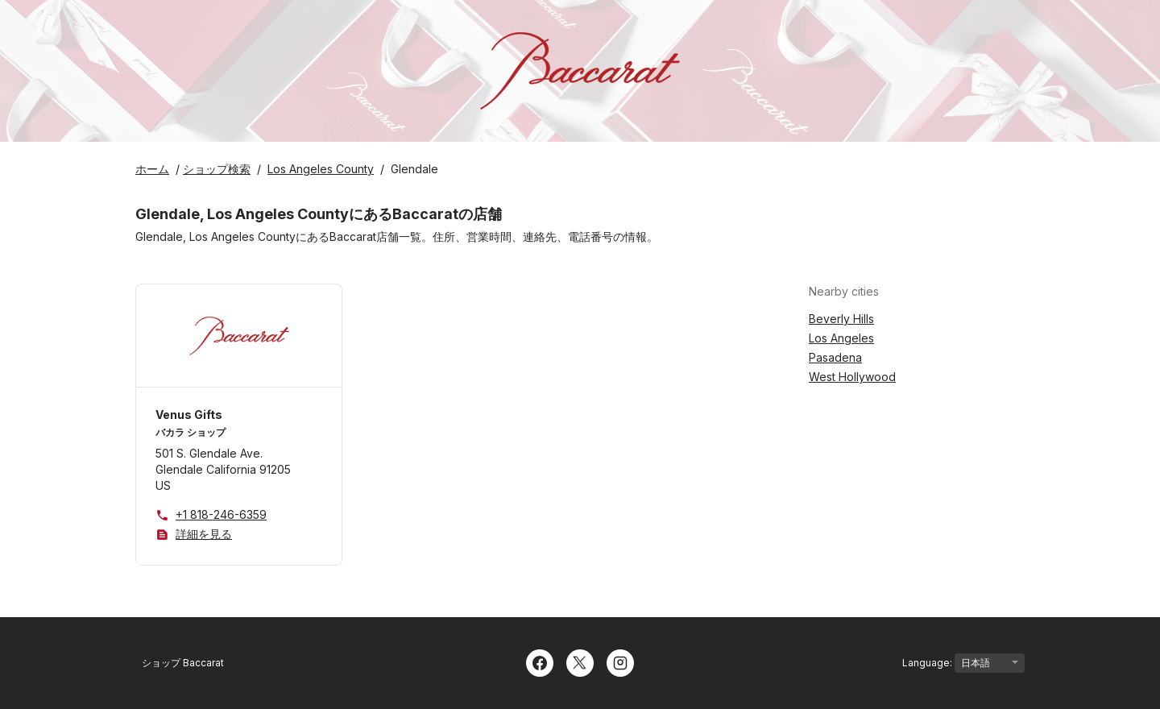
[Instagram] (620, 661)
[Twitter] (580, 661)
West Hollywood (852, 377)
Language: (963, 663)
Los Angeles (841, 338)
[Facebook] (539, 661)
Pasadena (835, 357)
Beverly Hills (841, 318)
